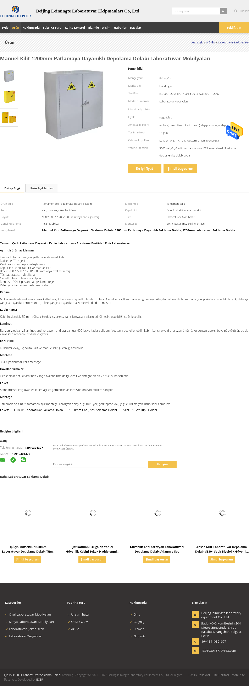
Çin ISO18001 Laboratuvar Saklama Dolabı (32, 675)
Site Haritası (221, 675)
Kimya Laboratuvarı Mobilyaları (29, 621)
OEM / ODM (77, 621)
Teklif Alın (234, 28)
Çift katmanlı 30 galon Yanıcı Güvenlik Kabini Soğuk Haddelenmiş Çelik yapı (92, 551)
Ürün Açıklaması (42, 188)
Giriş (134, 614)
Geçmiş (136, 621)
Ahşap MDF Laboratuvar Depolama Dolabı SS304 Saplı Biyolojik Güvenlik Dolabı (221, 551)
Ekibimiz (137, 636)
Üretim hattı (78, 614)
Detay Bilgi (12, 188)
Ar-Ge (73, 629)
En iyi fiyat (144, 168)
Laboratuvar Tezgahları (23, 636)
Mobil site (238, 675)
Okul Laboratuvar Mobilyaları (28, 614)
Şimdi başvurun (180, 168)
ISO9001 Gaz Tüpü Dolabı (140, 410)
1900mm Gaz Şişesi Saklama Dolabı (93, 410)
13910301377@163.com (214, 650)
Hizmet (136, 629)
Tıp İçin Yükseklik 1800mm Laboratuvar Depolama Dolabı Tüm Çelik (27, 551)
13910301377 (34, 448)
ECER (39, 679)
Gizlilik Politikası (199, 675)
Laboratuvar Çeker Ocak (24, 629)
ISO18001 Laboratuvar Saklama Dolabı (37, 410)
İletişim (162, 464)
